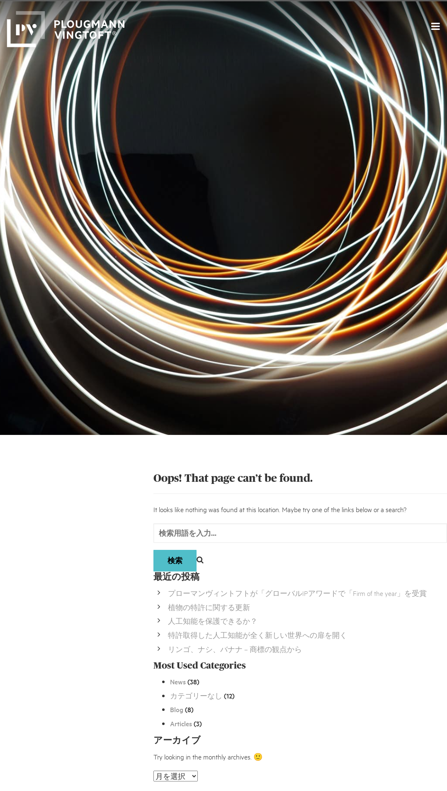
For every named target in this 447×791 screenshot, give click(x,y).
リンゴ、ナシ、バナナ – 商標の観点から (235, 649)
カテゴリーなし (196, 695)
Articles (181, 723)
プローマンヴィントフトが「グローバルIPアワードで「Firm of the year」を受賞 (297, 592)
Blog (176, 709)
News (178, 681)
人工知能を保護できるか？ (213, 620)
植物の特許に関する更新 (209, 607)
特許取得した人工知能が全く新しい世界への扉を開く (257, 634)
